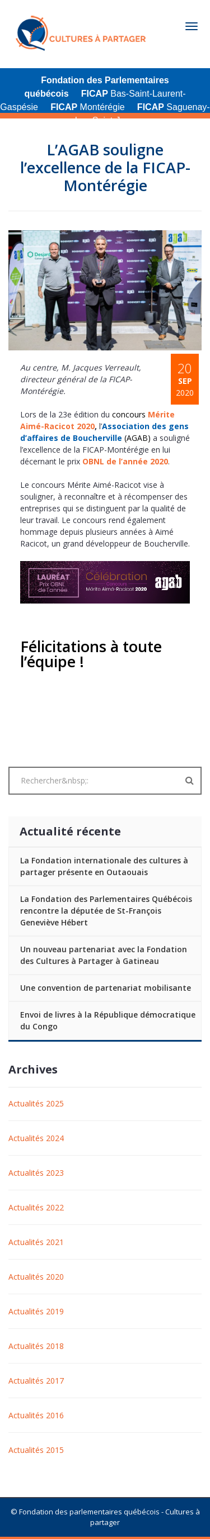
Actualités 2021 (36, 1242)
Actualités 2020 (36, 1276)
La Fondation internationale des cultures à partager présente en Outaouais (104, 866)
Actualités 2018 (36, 1346)
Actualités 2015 (36, 1450)
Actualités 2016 (36, 1415)
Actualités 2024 (36, 1138)
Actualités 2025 (36, 1103)
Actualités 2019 (36, 1311)
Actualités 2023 (36, 1172)
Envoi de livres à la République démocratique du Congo (107, 1020)
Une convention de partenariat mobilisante (105, 987)
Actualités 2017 (36, 1380)
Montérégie (87, 107)
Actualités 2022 (36, 1207)
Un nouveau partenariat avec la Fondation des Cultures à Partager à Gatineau (103, 955)
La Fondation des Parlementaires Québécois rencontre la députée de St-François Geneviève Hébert (106, 911)
